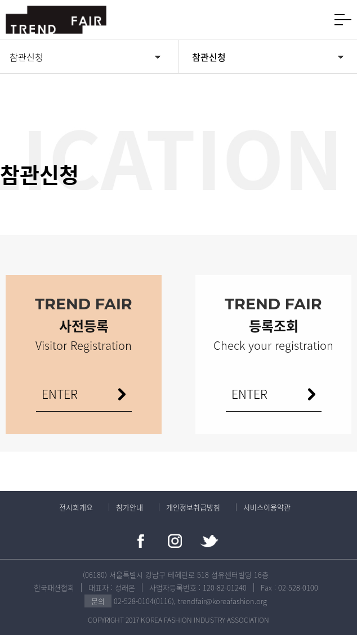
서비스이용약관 (267, 507)
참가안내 (129, 507)
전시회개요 (76, 507)
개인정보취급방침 (193, 507)
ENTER (249, 394)
